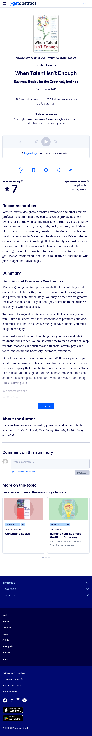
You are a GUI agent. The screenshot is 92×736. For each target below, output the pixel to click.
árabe (5, 659)
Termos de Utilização (12, 679)
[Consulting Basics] (23, 509)
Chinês (5, 640)
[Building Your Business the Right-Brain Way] (68, 509)
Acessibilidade (9, 691)
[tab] (43, 557)
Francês (6, 652)
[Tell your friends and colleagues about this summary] (58, 170)
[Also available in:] (71, 170)
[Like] (21, 170)
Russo (5, 634)
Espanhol (7, 627)
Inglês (5, 615)
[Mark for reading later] (33, 170)
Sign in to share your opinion (23, 471)
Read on (46, 406)
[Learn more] (21, 180)
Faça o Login (31, 153)
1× (19, 141)
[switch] (46, 141)
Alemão (6, 621)
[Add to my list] (46, 170)
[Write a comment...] (50, 464)
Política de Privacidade (13, 673)
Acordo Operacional (12, 685)
